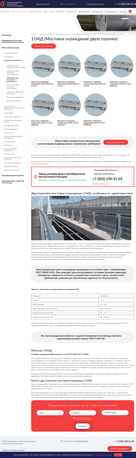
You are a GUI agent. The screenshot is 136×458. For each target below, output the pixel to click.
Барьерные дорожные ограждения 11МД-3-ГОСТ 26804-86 (68, 122)
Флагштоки (8, 145)
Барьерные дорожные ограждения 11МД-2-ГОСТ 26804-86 (42, 122)
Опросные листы (34, 11)
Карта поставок (84, 11)
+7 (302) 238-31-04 (107, 179)
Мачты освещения (10, 129)
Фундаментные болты (11, 170)
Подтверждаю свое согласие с (83, 418)
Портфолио (60, 11)
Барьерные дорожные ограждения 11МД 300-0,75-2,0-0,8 (95, 84)
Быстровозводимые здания (12, 175)
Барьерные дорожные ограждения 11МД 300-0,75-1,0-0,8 (42, 84)
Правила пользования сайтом (13, 450)
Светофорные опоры (11, 125)
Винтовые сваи (9, 154)
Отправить (82, 426)
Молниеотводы (9, 141)
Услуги (45, 11)
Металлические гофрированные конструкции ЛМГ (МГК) (14, 107)
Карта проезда (82, 441)
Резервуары (6, 35)
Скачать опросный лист (43, 46)
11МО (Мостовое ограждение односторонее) (13, 86)
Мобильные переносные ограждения (15, 92)
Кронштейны (8, 56)
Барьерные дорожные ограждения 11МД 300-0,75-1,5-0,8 (68, 84)
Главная (33, 34)
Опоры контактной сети (12, 117)
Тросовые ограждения (14, 101)
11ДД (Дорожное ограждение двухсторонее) (16, 66)
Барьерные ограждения (81, 34)
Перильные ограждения (15, 97)
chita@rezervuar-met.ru (100, 184)
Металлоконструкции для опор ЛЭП (13, 158)
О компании (4, 11)
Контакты (123, 11)
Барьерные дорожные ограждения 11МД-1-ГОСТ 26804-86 (120, 84)
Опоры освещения (10, 53)
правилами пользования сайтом (83, 419)
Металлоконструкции (62, 34)
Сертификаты (97, 11)
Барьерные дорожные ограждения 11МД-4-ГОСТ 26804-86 (94, 122)
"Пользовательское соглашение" (103, 455)
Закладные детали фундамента (10, 149)
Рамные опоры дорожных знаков (13, 121)
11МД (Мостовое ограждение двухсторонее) (13, 79)
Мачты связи (8, 133)
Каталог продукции (45, 34)
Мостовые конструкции (12, 163)
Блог (52, 11)
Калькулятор (71, 11)
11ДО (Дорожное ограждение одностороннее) (13, 72)
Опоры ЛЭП (8, 113)
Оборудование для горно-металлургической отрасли (13, 41)
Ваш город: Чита (42, 4)
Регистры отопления (11, 166)
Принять (118, 455)
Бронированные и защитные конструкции (13, 181)
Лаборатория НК (111, 11)
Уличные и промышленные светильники (13, 137)
